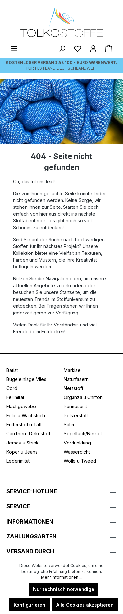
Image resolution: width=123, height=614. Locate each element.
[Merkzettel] (77, 48)
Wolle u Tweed (80, 461)
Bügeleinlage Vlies (26, 379)
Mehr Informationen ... (61, 577)
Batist (12, 370)
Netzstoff (73, 388)
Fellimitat (15, 397)
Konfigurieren (29, 605)
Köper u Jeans (22, 452)
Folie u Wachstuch (25, 415)
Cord (11, 388)
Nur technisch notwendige (63, 589)
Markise (72, 370)
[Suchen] (62, 48)
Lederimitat (18, 461)
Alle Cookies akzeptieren (85, 605)
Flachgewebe (21, 406)
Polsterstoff (76, 415)
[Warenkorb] (109, 48)
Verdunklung (77, 442)
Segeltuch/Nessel (83, 433)
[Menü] (14, 48)
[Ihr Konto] (93, 48)
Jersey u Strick (22, 442)
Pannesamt (75, 406)
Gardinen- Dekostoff (28, 433)
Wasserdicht (77, 452)
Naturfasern (76, 379)
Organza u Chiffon (83, 397)
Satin (69, 424)
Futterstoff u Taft (24, 424)
